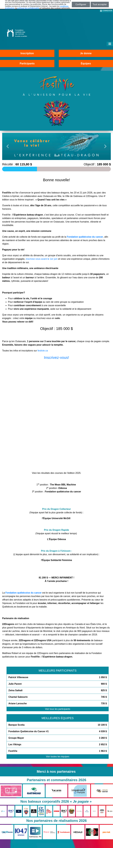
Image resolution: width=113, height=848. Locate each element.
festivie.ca (43, 350)
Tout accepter (100, 4)
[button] (7, 146)
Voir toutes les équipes (57, 756)
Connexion (106, 11)
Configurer (80, 4)
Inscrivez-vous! (56, 357)
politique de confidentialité (28, 8)
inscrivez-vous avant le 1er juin (42, 259)
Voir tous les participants (57, 709)
